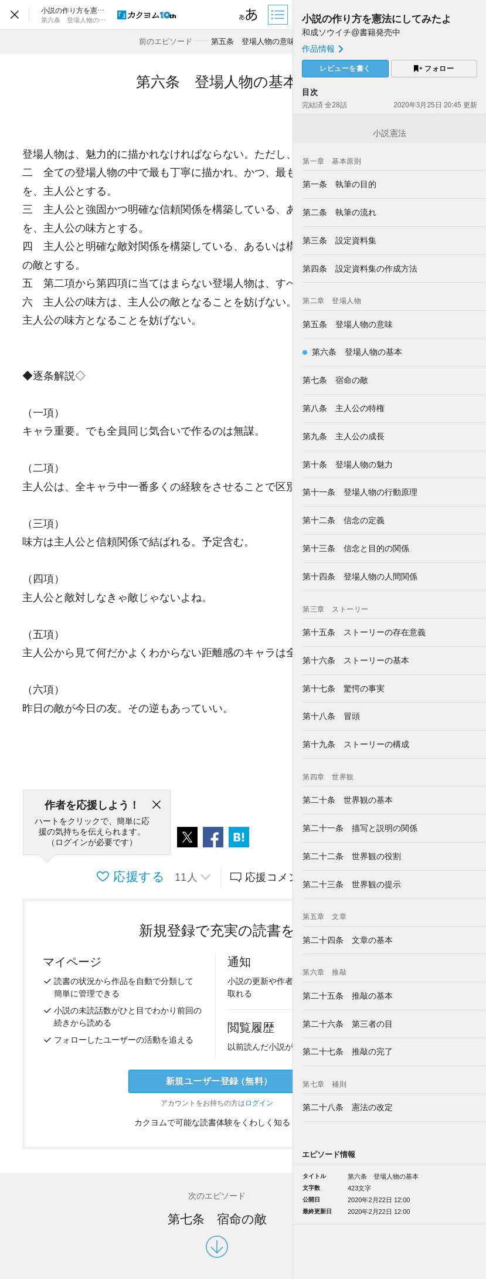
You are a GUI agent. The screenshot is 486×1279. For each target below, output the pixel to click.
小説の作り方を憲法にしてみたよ (376, 19)
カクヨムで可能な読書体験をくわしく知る (217, 1122)
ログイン (259, 1103)
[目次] (279, 14)
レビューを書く (345, 69)
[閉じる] (156, 805)
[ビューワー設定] (248, 14)
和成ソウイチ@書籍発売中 (351, 32)
